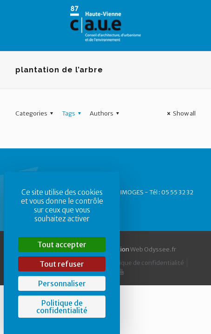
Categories (35, 113)
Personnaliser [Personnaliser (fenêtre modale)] (62, 283)
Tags (73, 113)
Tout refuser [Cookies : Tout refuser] (62, 264)
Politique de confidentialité (145, 263)
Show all (180, 113)
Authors (106, 113)
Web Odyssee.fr (153, 249)
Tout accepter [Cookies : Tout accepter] (61, 244)
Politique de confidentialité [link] (61, 306)
